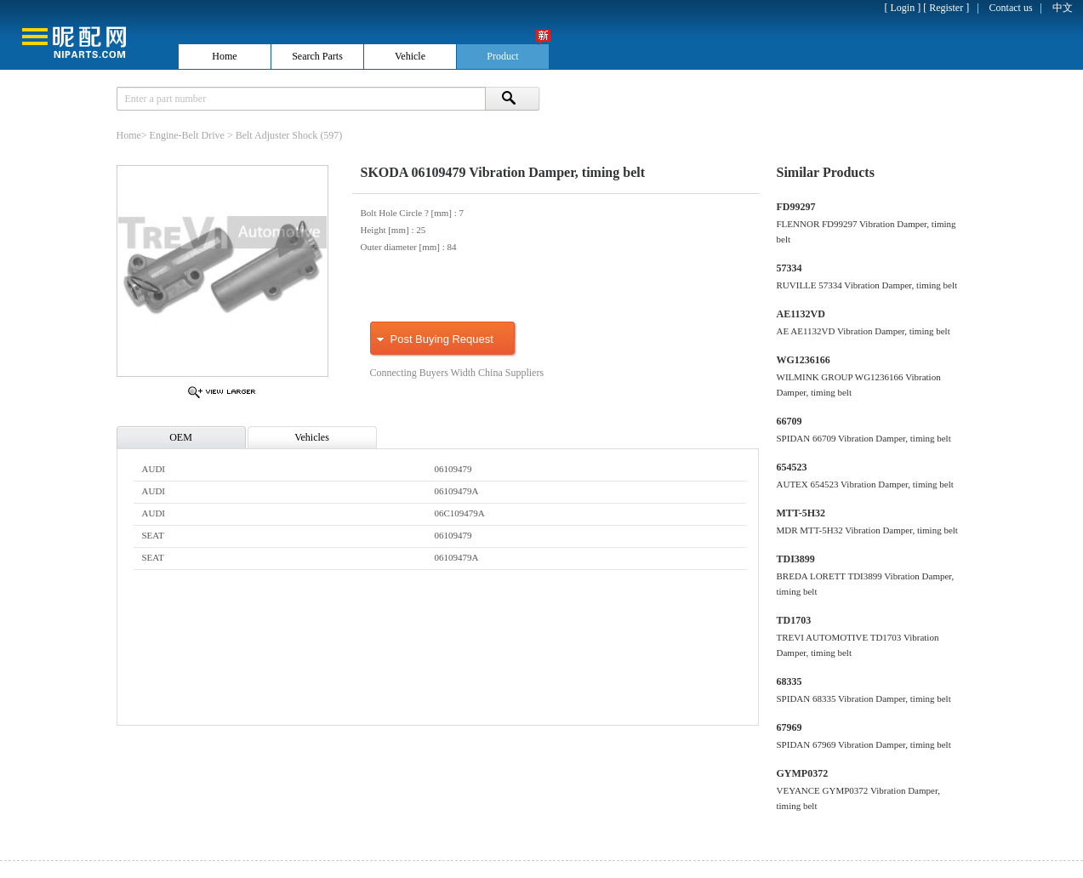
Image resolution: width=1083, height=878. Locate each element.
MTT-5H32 (801, 513)
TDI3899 (796, 559)
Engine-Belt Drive (187, 135)
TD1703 (794, 620)
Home (129, 135)
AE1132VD (801, 314)
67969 (789, 727)
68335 (789, 681)
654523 (792, 467)
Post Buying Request (441, 339)
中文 (1062, 8)
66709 (789, 421)
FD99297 (796, 207)
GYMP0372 (803, 773)
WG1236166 (803, 360)
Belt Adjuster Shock (277, 135)
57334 (789, 268)
